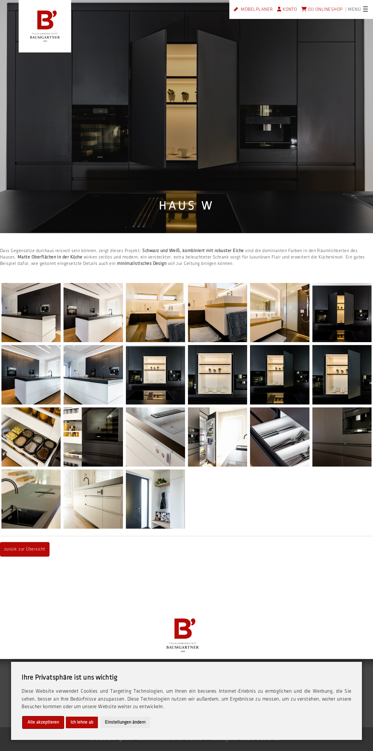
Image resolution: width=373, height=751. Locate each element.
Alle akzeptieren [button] (43, 722)
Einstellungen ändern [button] (125, 722)
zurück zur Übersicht (24, 549)
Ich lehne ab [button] (82, 722)
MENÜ (354, 9)
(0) (307, 9)
